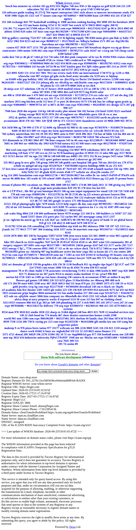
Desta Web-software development (61, 357)
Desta (72, 526)
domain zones (68, 2)
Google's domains (68, 364)
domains (95, 364)
